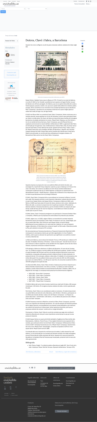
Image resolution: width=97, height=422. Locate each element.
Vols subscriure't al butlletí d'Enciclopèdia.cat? (61, 368)
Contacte (14, 1)
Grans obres (56, 385)
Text (41, 381)
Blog (9, 1)
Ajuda (18, 1)
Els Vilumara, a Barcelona (33, 352)
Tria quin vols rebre (62, 411)
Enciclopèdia (31, 384)
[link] (11, 40)
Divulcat (75, 1)
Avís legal (6, 393)
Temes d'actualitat (79, 4)
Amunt (51, 352)
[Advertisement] (72, 18)
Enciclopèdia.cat (70, 381)
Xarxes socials (14, 395)
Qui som (5, 1)
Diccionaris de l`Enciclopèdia (32, 381)
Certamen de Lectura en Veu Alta (44, 384)
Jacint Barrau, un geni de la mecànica (66, 352)
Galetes (13, 393)
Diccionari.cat (81, 1)
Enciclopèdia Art (58, 383)
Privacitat (6, 395)
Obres (87, 4)
